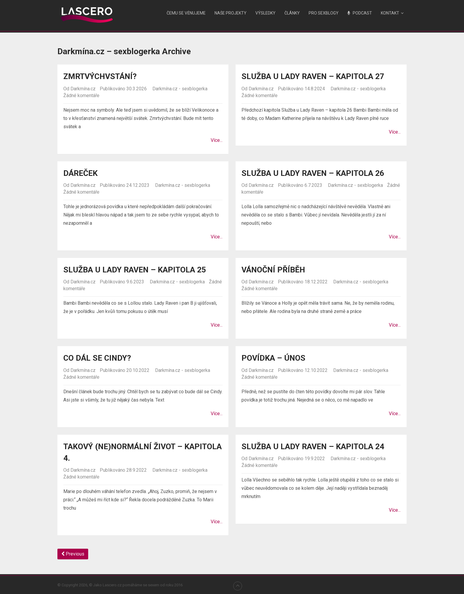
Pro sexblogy (324, 13)
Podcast (359, 13)
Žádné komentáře (81, 95)
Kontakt (390, 13)
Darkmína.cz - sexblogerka (179, 88)
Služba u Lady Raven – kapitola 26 (317, 173)
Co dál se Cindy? (98, 358)
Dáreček (81, 173)
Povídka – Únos (274, 358)
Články (292, 13)
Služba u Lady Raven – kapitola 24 (317, 446)
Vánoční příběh (275, 269)
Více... (217, 140)
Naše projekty (230, 13)
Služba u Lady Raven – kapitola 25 (139, 269)
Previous (72, 553)
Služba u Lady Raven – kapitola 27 (317, 76)
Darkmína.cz (83, 88)
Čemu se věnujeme (186, 13)
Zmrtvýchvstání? (102, 76)
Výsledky (265, 13)
